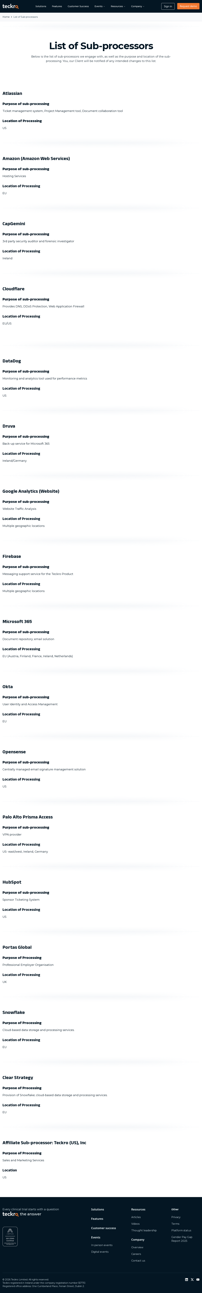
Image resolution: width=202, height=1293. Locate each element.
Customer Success (78, 6)
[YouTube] (197, 1279)
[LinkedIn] (186, 1279)
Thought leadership (144, 1230)
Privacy (176, 1217)
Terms (175, 1223)
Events (100, 6)
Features (57, 6)
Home (6, 16)
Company (138, 6)
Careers (136, 1254)
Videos (135, 1223)
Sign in (168, 6)
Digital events (99, 1251)
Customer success (103, 1228)
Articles (136, 1217)
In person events (101, 1245)
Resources (118, 6)
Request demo (188, 6)
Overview (137, 1247)
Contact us (138, 1260)
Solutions (41, 6)
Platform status (181, 1230)
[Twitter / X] (192, 1279)
